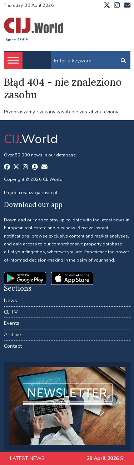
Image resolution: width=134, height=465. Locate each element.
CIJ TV (11, 312)
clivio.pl (49, 192)
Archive (12, 334)
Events (11, 323)
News (10, 300)
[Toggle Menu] (13, 60)
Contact (13, 346)
